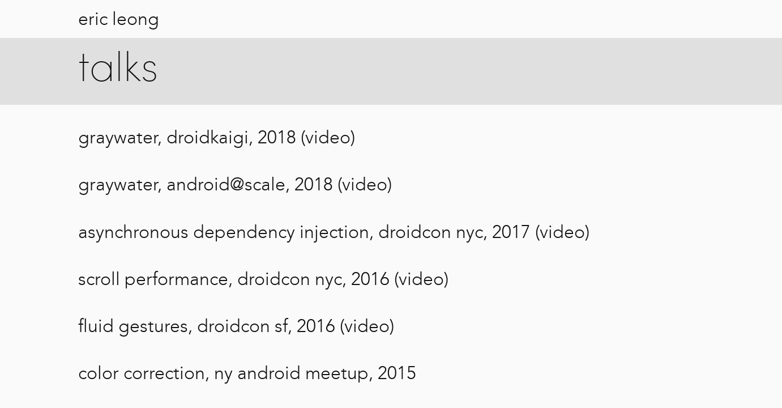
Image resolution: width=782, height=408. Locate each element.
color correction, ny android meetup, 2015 (247, 373)
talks (118, 70)
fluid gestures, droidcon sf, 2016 (206, 326)
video (328, 137)
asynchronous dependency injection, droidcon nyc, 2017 (304, 232)
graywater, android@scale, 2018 (205, 184)
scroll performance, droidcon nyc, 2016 (234, 279)
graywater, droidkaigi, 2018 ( (191, 137)
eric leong (118, 18)
